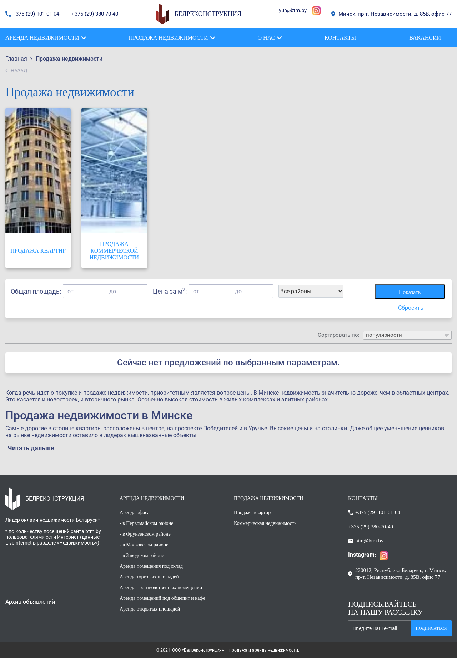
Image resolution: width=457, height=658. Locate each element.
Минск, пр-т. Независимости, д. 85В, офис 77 (395, 14)
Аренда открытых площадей (150, 609)
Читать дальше (30, 448)
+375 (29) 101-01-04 (36, 14)
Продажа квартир (252, 512)
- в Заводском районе (142, 555)
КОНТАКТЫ (363, 498)
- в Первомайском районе (146, 523)
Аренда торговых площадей (149, 576)
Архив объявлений (30, 601)
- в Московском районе (144, 544)
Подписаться (431, 628)
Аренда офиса (135, 512)
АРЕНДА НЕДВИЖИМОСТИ (152, 498)
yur (282, 10)
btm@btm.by (369, 540)
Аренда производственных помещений (161, 587)
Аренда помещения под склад (151, 566)
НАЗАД (19, 71)
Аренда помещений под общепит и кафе (162, 598)
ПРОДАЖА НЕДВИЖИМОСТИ (268, 498)
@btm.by (296, 10)
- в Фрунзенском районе (145, 534)
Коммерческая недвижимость (265, 523)
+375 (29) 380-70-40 (94, 14)
